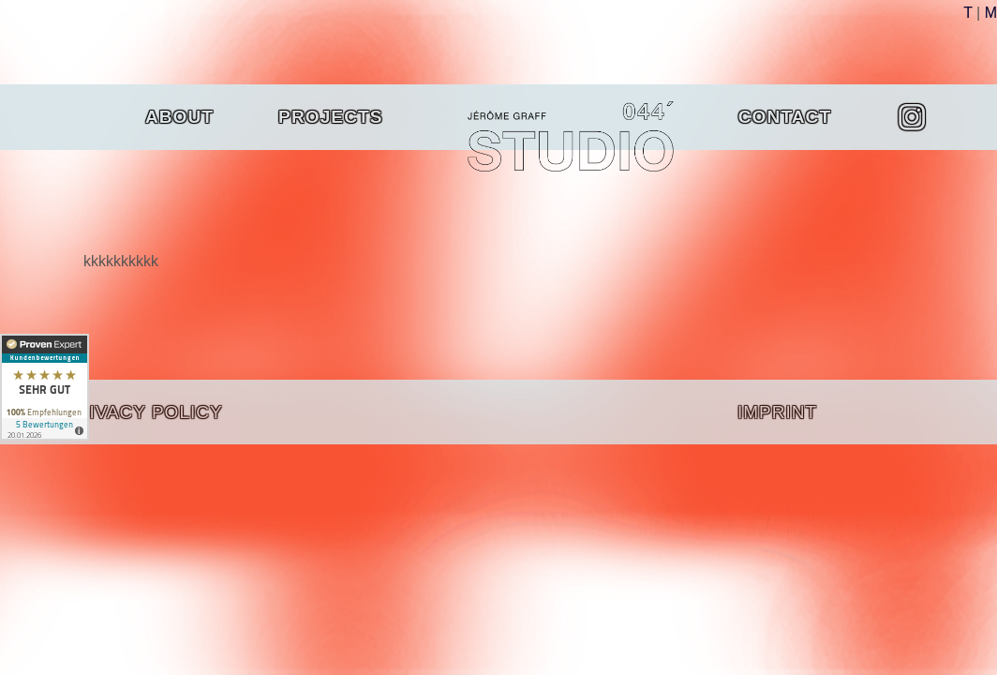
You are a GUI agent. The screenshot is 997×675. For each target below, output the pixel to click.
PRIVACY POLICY (143, 412)
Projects (340, 117)
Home (497, 117)
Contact (784, 117)
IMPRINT (777, 412)
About (179, 117)
